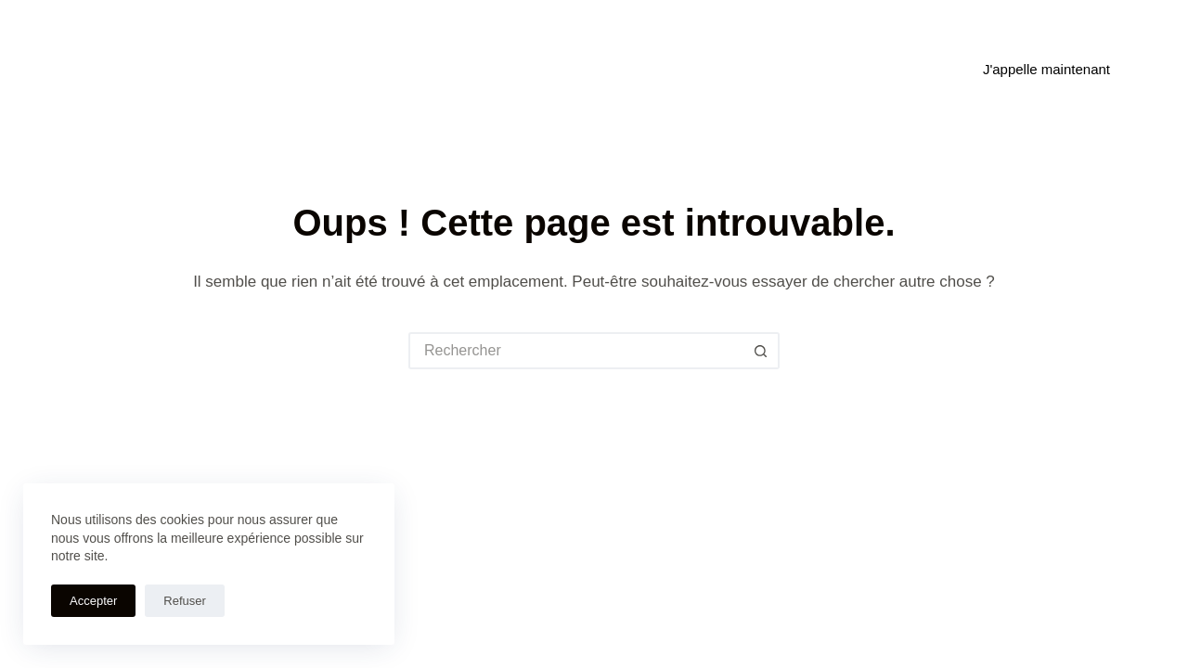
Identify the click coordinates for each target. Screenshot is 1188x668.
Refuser (184, 601)
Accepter (93, 601)
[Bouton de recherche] (761, 350)
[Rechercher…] (575, 350)
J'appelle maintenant (1046, 69)
